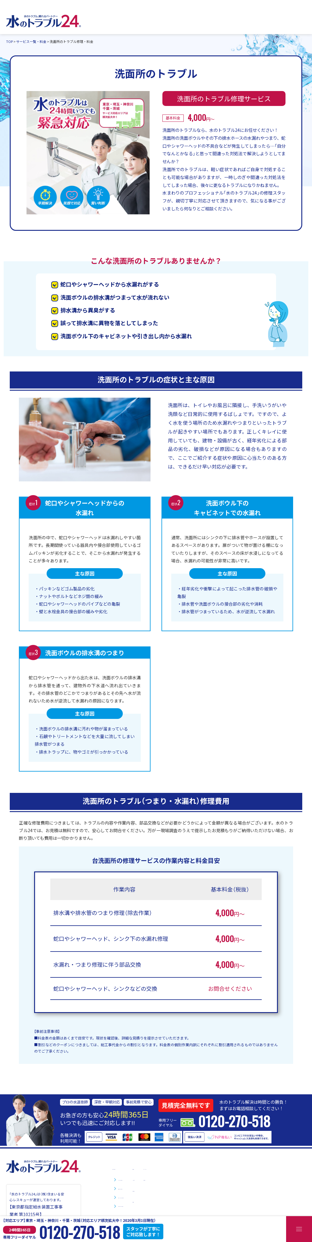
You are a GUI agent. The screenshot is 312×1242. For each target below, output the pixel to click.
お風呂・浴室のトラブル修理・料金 (152, 1205)
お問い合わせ (247, 1178)
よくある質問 (212, 1178)
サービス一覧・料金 (131, 1167)
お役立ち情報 (212, 1189)
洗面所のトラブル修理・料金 (146, 1187)
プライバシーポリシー (256, 1167)
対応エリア (210, 1167)
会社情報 (208, 1200)
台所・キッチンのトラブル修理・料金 (154, 1196)
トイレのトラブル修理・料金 (146, 1178)
